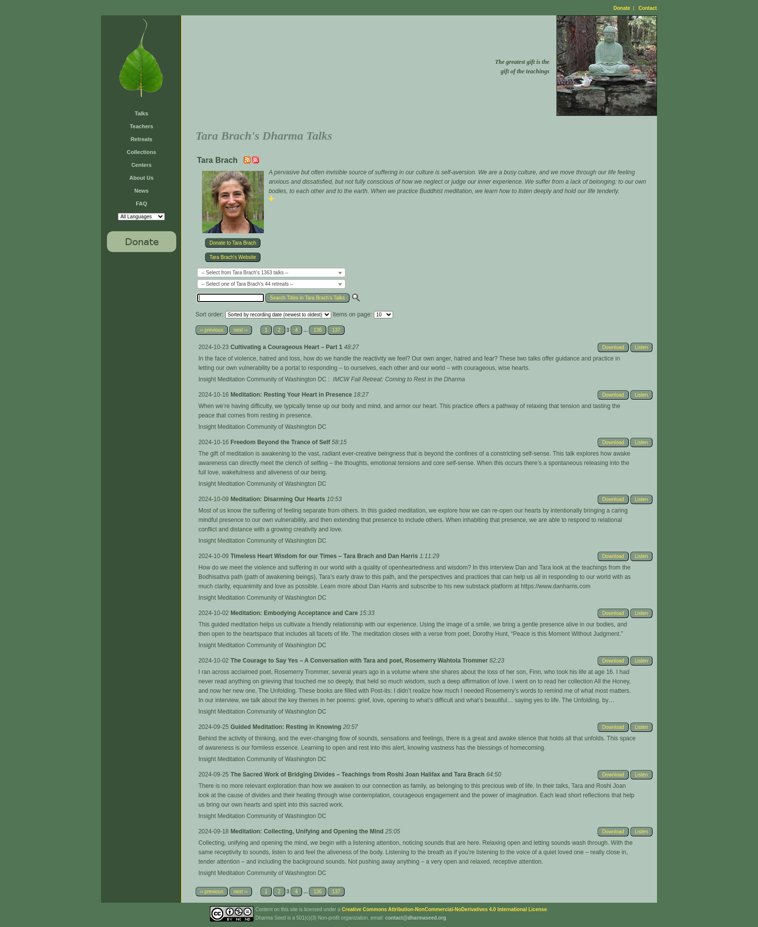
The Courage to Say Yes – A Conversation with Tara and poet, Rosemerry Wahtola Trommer (359, 660)
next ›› (241, 330)
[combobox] (271, 272)
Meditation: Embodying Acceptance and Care (294, 613)
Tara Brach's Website (232, 257)
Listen (641, 347)
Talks (141, 113)
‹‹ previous (211, 330)
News (141, 191)
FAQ (141, 203)
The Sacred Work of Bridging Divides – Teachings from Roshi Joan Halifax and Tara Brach (358, 774)
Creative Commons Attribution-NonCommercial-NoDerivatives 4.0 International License (444, 909)
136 (317, 330)
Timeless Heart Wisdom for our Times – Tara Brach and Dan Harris (324, 556)
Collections (141, 152)
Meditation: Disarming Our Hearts (278, 499)
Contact (647, 8)
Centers (141, 165)
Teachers (141, 126)
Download (613, 347)
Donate (621, 8)
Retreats (141, 139)
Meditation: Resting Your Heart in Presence (292, 394)
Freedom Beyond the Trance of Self (281, 442)
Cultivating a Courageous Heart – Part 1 (287, 347)
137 (336, 330)
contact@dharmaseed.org (415, 918)
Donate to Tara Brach (232, 243)
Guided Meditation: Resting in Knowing (286, 726)
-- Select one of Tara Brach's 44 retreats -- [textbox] (248, 284)
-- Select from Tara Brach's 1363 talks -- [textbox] (245, 272)
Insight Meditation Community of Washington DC (262, 379)
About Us (141, 178)
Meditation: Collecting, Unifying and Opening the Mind (307, 831)
